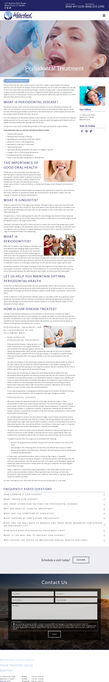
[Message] (54, 612)
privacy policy (70, 627)
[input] (33, 593)
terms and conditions (85, 627)
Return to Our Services (16, 81)
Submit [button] (54, 634)
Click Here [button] (81, 560)
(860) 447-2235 (74, 6)
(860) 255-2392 (94, 6)
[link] (5, 8)
